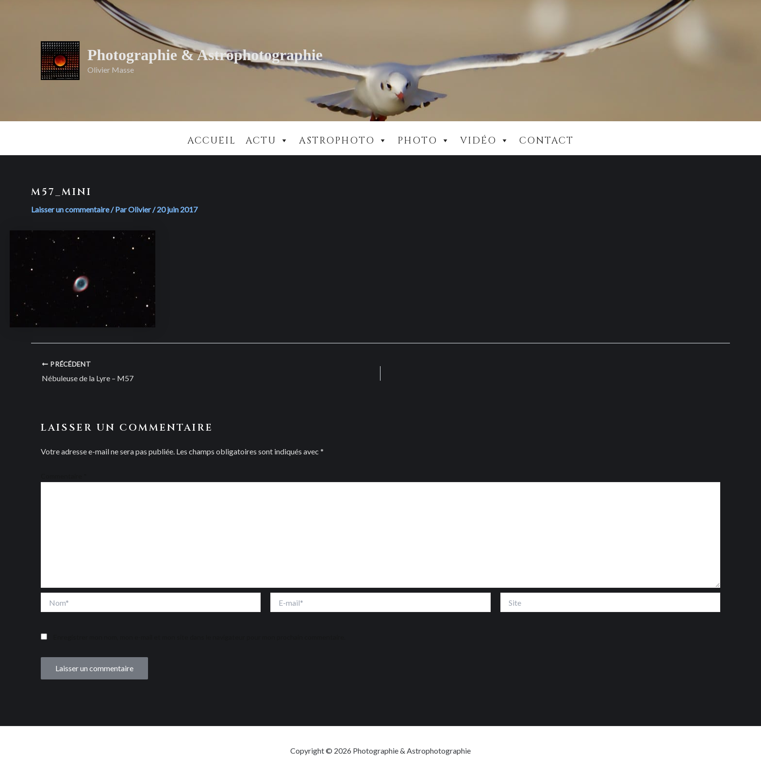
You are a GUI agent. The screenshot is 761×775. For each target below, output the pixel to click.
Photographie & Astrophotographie (205, 55)
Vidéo (485, 140)
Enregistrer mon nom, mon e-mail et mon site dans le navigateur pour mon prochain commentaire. (199, 637)
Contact (546, 140)
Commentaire (64, 476)
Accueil (211, 140)
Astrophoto (343, 140)
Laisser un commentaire (70, 209)
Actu (267, 140)
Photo (423, 140)
